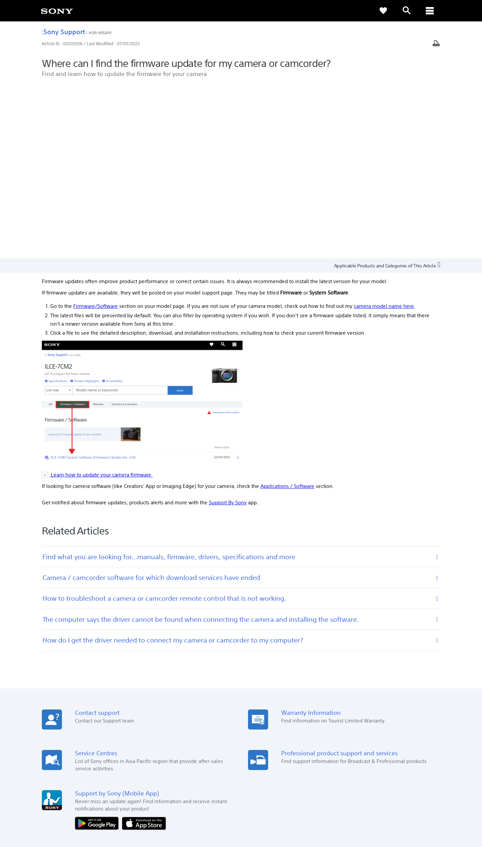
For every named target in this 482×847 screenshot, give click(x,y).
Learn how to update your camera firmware (101, 302)
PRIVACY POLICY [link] (101, 810)
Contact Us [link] (427, 762)
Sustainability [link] (396, 762)
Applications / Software (287, 314)
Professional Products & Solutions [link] (308, 762)
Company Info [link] (362, 762)
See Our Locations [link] (62, 720)
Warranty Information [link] (202, 729)
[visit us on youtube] (431, 778)
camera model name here (384, 134)
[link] (57, 10)
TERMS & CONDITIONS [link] (63, 810)
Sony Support (63, 31)
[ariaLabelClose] (430, 10)
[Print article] (436, 44)
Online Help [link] (192, 720)
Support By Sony (228, 330)
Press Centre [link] (337, 720)
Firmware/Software (95, 134)
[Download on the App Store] (144, 650)
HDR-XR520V (100, 32)
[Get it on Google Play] (98, 650)
